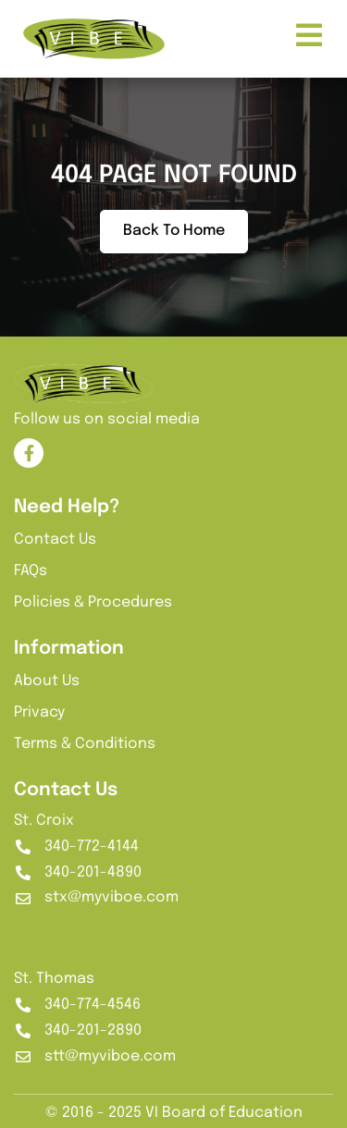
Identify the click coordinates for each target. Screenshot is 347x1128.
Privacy (39, 712)
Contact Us (55, 539)
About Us (47, 681)
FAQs (30, 571)
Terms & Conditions (84, 744)
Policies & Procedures (93, 602)
